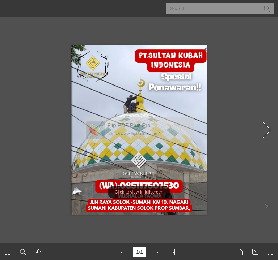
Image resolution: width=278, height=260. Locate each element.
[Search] (215, 8)
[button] (266, 8)
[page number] (139, 252)
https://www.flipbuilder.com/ (134, 133)
